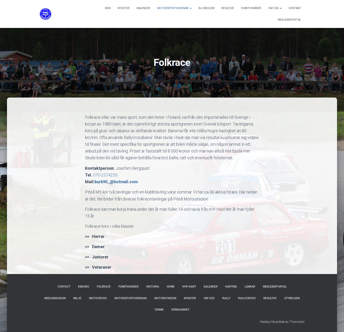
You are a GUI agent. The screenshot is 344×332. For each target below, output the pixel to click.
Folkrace (104, 286)
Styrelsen (292, 298)
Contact (64, 286)
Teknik (159, 309)
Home (171, 286)
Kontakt (295, 8)
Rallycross (247, 298)
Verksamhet (180, 309)
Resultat (227, 8)
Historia (152, 286)
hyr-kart (189, 286)
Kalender (143, 8)
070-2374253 (105, 175)
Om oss (275, 8)
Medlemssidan (55, 298)
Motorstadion (165, 298)
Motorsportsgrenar (174, 8)
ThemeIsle (297, 321)
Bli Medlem (206, 8)
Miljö (77, 298)
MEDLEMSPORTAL (289, 19)
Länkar (250, 286)
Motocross (98, 298)
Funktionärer (251, 8)
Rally (226, 298)
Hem (108, 8)
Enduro (83, 286)
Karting (231, 286)
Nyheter (124, 8)
